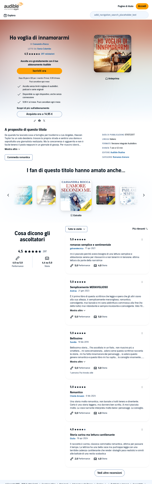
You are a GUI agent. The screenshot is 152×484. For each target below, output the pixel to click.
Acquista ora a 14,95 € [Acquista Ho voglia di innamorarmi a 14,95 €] (39, 114)
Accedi (142, 6)
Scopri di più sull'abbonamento (33, 108)
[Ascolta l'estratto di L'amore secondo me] (76, 215)
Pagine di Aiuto (125, 6)
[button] (35, 121)
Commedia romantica (18, 157)
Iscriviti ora (39, 70)
